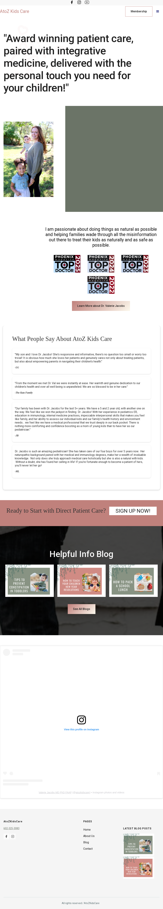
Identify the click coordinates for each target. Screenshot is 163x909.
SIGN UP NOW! (133, 511)
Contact (88, 848)
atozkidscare (83, 792)
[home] (14, 11)
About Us (89, 836)
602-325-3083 (11, 828)
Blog (86, 842)
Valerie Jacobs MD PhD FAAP (55, 792)
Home (87, 829)
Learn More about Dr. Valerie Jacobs (101, 306)
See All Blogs (81, 609)
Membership (139, 11)
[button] (157, 11)
